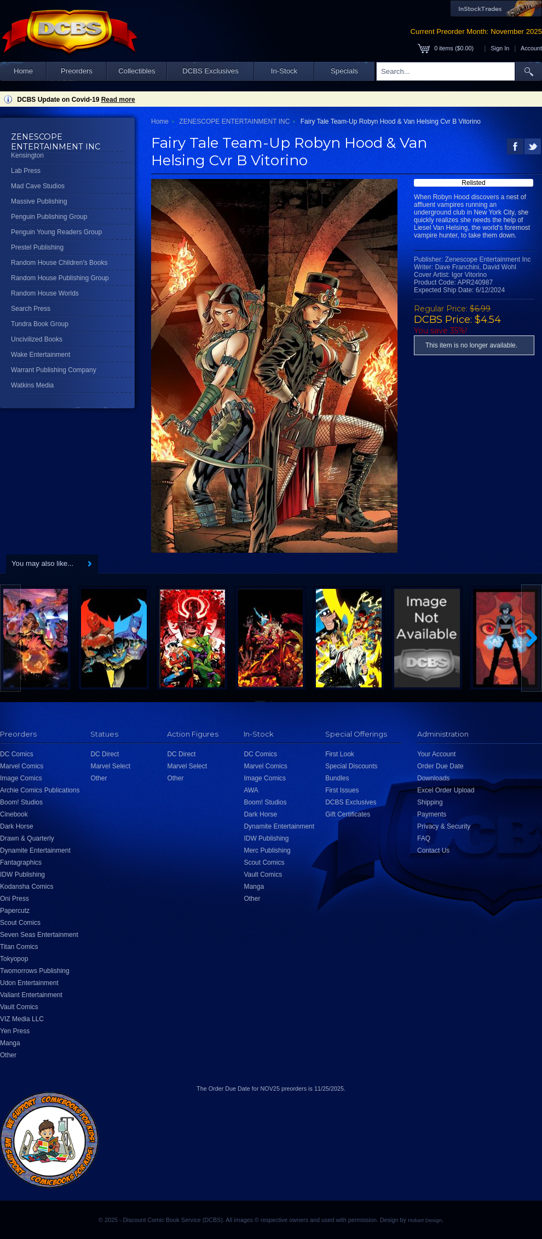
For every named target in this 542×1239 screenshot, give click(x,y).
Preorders (77, 71)
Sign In (500, 48)
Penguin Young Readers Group (56, 232)
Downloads (433, 778)
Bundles (337, 778)
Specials (344, 71)
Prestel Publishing (37, 247)
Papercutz (15, 910)
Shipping (430, 802)
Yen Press (15, 1031)
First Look (339, 754)
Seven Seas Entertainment (39, 935)
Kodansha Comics (26, 886)
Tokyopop (14, 959)
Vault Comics (19, 1007)
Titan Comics (19, 947)
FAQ (423, 838)
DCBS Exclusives (210, 71)
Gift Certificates (347, 814)
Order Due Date (440, 766)
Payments (431, 814)
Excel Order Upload (446, 790)
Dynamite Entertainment (35, 850)
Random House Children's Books (59, 263)
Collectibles (136, 71)
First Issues (342, 790)
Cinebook (14, 814)
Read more (118, 99)
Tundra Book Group (39, 324)
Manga (10, 1043)
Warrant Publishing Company (53, 370)
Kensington (27, 155)
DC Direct (104, 754)
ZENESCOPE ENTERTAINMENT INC (234, 121)
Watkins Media (32, 385)
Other (8, 1055)
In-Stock (284, 71)
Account (531, 48)
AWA (251, 790)
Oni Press (14, 898)
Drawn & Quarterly (27, 838)
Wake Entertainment (40, 354)
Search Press (30, 308)
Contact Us (433, 850)
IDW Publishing (22, 874)
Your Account (436, 754)
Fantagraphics (21, 862)
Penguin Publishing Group (49, 217)
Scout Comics (20, 923)
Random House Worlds (45, 293)
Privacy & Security (443, 826)
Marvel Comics (21, 766)
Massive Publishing (39, 201)
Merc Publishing (267, 850)
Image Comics (21, 778)
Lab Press (26, 171)
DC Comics (16, 754)
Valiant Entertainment (31, 995)
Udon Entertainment (29, 983)
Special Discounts (351, 766)
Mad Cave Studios (38, 186)
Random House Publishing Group (60, 278)
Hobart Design (425, 1220)
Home (23, 71)
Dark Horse (16, 826)
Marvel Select (110, 766)
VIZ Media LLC (22, 1019)
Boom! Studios (21, 802)
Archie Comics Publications (39, 790)
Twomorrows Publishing (35, 971)
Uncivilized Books (36, 339)
